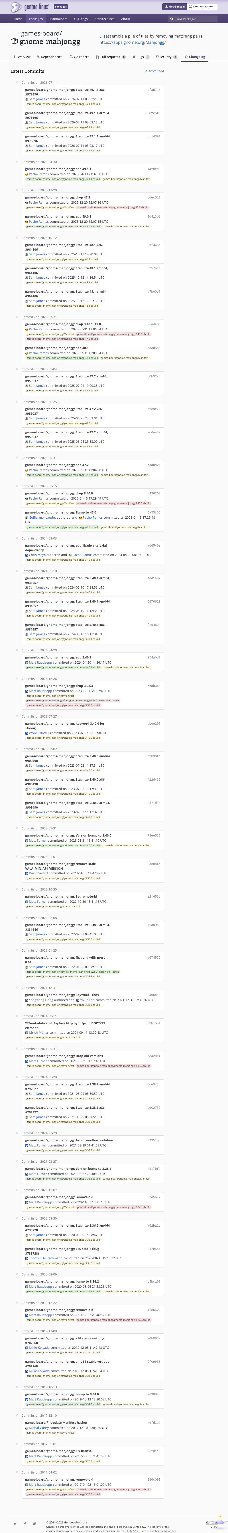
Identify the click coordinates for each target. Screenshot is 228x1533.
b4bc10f (154, 1274)
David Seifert (38, 868)
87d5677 (154, 1190)
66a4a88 (154, 323)
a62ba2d (154, 1218)
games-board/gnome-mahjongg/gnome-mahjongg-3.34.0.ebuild (113, 1199)
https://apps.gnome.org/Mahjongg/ (133, 42)
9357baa (154, 267)
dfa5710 (154, 89)
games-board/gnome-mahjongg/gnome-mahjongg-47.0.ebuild (62, 337)
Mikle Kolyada (39, 1339)
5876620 (154, 598)
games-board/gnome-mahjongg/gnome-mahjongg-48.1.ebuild (62, 257)
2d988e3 (154, 1386)
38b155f (154, 1017)
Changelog (194, 57)
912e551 (154, 1241)
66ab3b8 (154, 682)
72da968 (154, 919)
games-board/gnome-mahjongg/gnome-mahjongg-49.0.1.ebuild (63, 225)
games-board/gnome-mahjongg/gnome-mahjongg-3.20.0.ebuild (63, 1483)
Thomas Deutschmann (46, 1250)
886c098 (154, 1470)
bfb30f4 (154, 752)
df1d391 (154, 136)
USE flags (81, 19)
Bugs (141, 57)
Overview (22, 57)
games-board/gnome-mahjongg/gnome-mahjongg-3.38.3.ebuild (63, 700)
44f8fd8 (154, 169)
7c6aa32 (154, 430)
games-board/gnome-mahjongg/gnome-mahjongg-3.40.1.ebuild (113, 332)
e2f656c (154, 891)
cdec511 (154, 197)
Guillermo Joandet (42, 514)
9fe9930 (154, 1353)
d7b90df (154, 290)
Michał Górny (39, 1418)
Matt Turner (38, 835)
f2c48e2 (154, 621)
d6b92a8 (154, 374)
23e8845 (154, 859)
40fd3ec (154, 1414)
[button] (174, 6)
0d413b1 (154, 215)
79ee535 (154, 831)
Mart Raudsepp (40, 658)
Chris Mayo (37, 551)
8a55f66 (154, 509)
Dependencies (49, 57)
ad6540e (154, 542)
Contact (212, 1512)
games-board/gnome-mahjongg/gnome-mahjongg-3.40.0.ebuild (113, 500)
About (125, 19)
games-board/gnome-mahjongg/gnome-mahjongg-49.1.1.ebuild (63, 103)
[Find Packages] (197, 19)
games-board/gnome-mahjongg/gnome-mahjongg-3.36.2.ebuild (113, 1059)
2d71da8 (154, 798)
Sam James (37, 99)
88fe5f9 (154, 113)
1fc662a (154, 1302)
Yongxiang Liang (41, 994)
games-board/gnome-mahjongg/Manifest (126, 178)
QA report (79, 57)
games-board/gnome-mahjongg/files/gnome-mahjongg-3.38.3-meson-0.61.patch (72, 696)
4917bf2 (154, 1162)
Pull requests (111, 57)
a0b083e (154, 1330)
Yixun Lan (87, 994)
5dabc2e (154, 462)
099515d (154, 1134)
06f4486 (154, 243)
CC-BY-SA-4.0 (132, 1520)
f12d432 (154, 775)
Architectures (104, 19)
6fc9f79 (154, 407)
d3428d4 (154, 1050)
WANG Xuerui (39, 728)
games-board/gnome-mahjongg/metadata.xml (53, 901)
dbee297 (154, 719)
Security (166, 57)
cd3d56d (154, 346)
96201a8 (154, 1442)
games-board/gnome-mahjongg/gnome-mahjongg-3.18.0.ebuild (113, 1479)
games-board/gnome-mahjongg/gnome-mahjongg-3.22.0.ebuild (113, 1311)
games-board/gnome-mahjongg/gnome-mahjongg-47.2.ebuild (112, 206)
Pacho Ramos (39, 173)
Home (18, 19)
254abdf (154, 654)
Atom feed (154, 71)
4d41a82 (154, 574)
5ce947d (154, 1078)
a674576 (154, 952)
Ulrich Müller (39, 1027)
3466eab (154, 989)
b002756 (154, 1101)
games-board (40, 33)
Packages (36, 19)
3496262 (154, 490)
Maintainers (58, 19)
